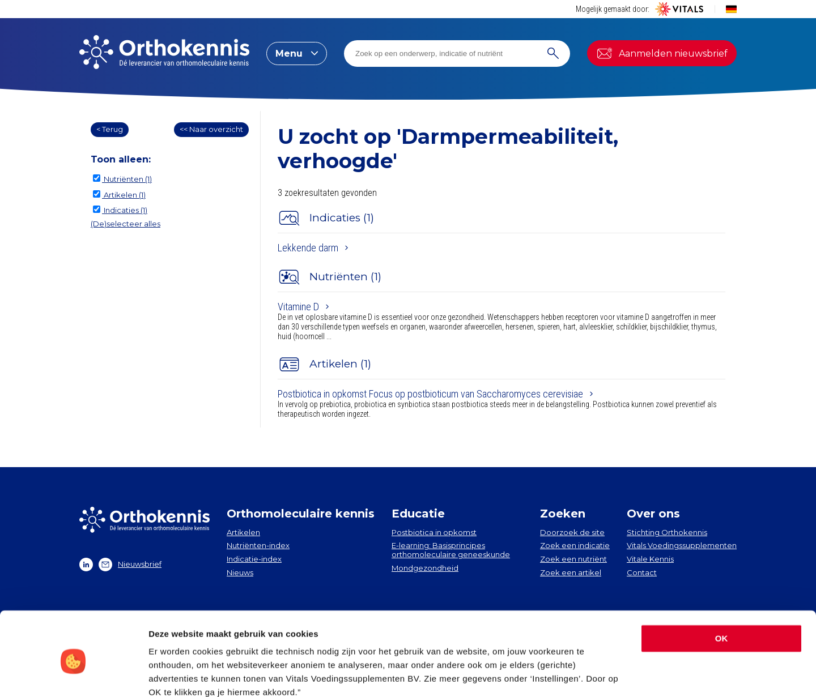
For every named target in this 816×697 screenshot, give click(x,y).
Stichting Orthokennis (667, 532)
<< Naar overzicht (211, 129)
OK (721, 590)
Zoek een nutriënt (573, 558)
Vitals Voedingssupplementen (682, 545)
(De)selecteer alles (125, 223)
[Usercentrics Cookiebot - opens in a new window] (73, 674)
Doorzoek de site (572, 532)
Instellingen (172, 674)
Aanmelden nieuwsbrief (662, 53)
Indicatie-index (254, 558)
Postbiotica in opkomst (434, 532)
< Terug (109, 129)
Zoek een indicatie (575, 545)
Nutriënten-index (258, 545)
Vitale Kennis (650, 558)
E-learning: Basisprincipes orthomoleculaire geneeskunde (451, 550)
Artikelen (243, 532)
